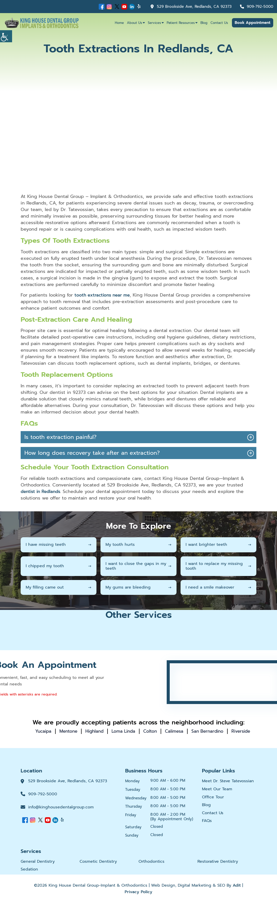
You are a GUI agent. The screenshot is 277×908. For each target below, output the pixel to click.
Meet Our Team (217, 794)
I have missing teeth (58, 545)
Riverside (142, 736)
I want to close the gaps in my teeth (138, 565)
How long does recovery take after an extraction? (92, 453)
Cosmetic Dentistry (98, 866)
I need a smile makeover (218, 587)
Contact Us (219, 22)
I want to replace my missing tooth (218, 565)
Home (119, 22)
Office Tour (213, 802)
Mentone (78, 730)
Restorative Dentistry (217, 866)
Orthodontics (151, 866)
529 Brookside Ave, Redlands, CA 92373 (189, 6)
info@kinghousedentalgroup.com (61, 812)
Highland (106, 730)
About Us (134, 22)
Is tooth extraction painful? (60, 437)
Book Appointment (252, 22)
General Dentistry (38, 866)
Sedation (29, 875)
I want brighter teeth (218, 545)
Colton (164, 730)
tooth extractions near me (104, 295)
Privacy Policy (138, 897)
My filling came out (58, 587)
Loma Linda (136, 730)
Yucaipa (52, 730)
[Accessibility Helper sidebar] (6, 36)
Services (154, 22)
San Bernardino (224, 730)
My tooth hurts (138, 545)
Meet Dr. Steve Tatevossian (228, 786)
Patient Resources (181, 22)
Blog (203, 22)
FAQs (207, 826)
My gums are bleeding (138, 587)
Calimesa (189, 730)
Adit (237, 891)
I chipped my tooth (58, 566)
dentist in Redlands (42, 491)
